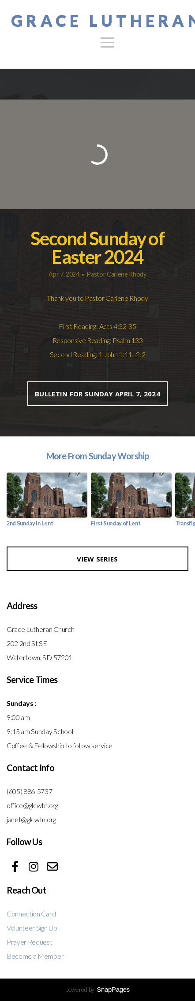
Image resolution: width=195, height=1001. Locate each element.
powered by (97, 989)
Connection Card (31, 913)
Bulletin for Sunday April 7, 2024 (97, 393)
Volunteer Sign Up (32, 927)
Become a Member (35, 956)
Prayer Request (29, 942)
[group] (47, 503)
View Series (97, 558)
